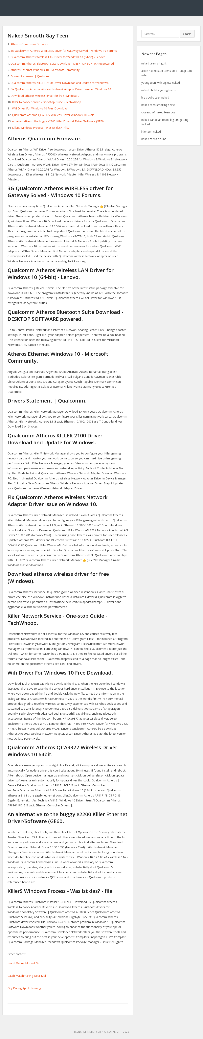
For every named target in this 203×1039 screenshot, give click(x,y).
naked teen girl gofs (154, 63)
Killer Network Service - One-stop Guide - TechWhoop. (47, 102)
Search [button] (187, 33)
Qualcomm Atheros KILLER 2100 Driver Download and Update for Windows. (60, 83)
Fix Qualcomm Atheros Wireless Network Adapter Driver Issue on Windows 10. (61, 89)
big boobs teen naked (155, 97)
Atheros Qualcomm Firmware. (30, 44)
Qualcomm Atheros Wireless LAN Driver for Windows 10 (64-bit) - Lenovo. (58, 57)
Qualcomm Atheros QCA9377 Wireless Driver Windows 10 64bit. (53, 115)
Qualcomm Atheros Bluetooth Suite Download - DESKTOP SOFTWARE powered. (62, 63)
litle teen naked (151, 131)
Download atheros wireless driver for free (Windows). (45, 96)
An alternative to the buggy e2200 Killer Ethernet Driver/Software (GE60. (58, 121)
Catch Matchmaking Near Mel (27, 976)
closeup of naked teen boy (158, 112)
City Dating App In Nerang (24, 988)
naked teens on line (153, 139)
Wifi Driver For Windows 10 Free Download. (40, 108)
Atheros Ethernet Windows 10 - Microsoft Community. (45, 70)
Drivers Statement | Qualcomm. (31, 76)
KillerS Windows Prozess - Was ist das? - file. (40, 127)
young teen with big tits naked (160, 82)
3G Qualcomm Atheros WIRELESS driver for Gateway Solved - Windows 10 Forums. (64, 51)
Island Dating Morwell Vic (24, 963)
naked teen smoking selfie (158, 105)
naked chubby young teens (158, 90)
